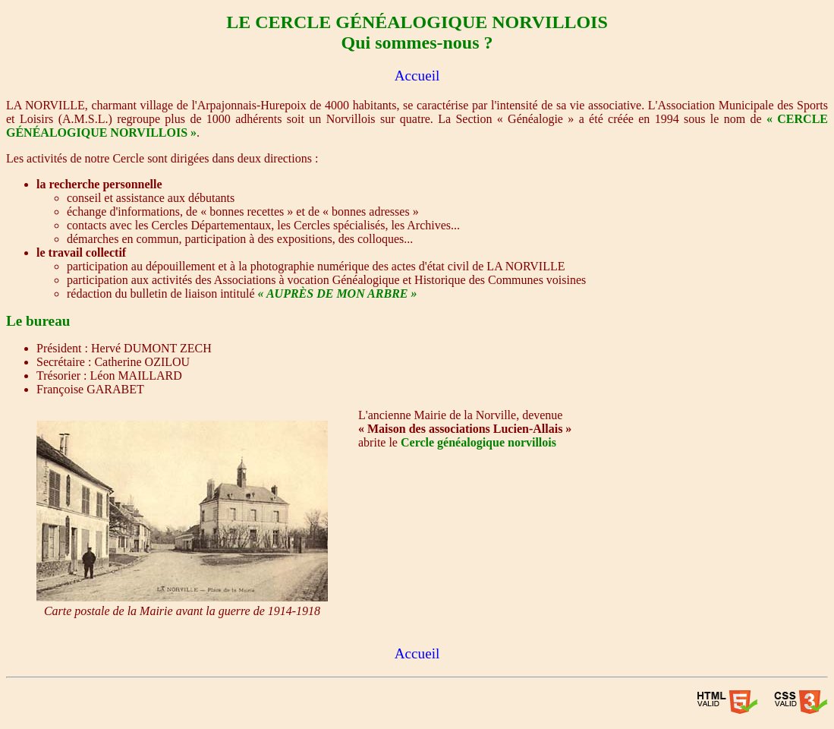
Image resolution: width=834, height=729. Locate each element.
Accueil (417, 76)
